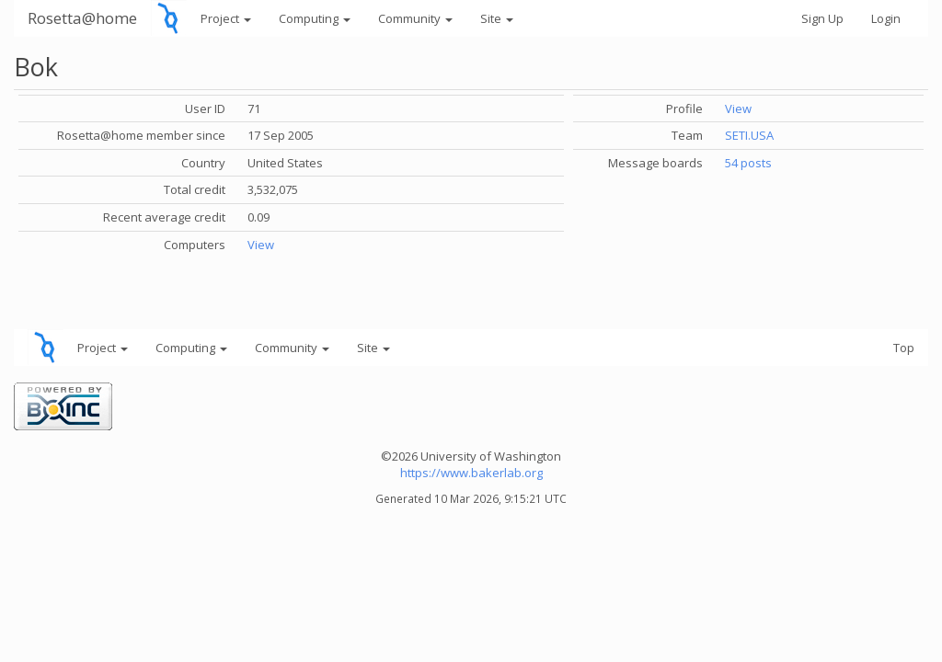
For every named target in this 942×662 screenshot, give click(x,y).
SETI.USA (749, 135)
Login (886, 18)
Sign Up (822, 18)
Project (226, 18)
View (260, 244)
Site (496, 18)
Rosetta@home (82, 18)
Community (415, 18)
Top (903, 347)
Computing (314, 18)
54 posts (748, 162)
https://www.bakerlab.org (471, 472)
